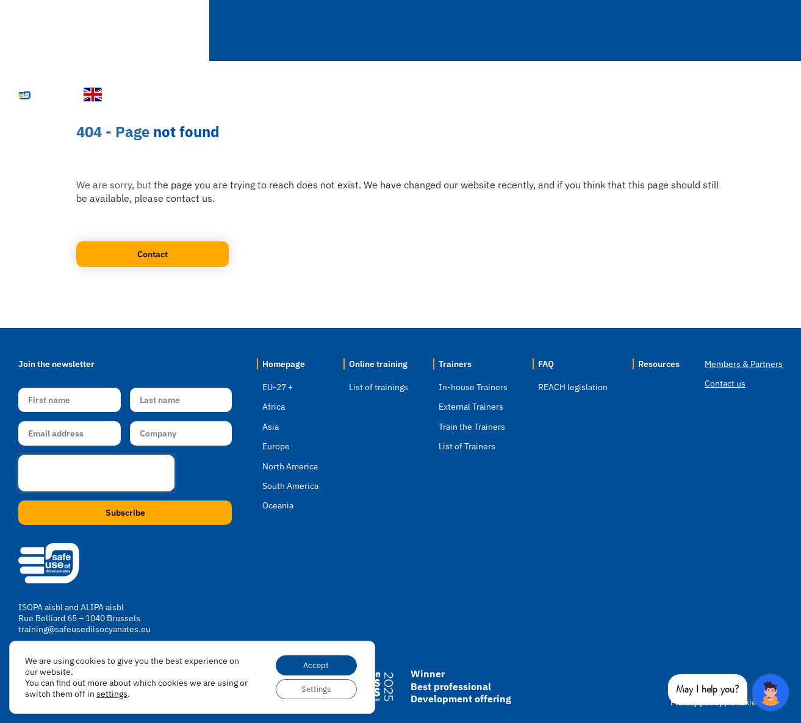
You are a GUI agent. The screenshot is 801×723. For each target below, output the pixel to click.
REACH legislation (573, 387)
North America (290, 466)
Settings (313, 688)
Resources (677, 31)
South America (290, 485)
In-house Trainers (473, 387)
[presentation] (96, 473)
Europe (276, 446)
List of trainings (378, 387)
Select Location (324, 31)
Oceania (277, 505)
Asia (270, 426)
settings (121, 691)
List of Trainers (467, 446)
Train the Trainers (472, 426)
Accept (313, 662)
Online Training (438, 31)
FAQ (603, 31)
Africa (273, 406)
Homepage (228, 30)
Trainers (533, 31)
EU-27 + (277, 387)
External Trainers (471, 406)
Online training (378, 363)
